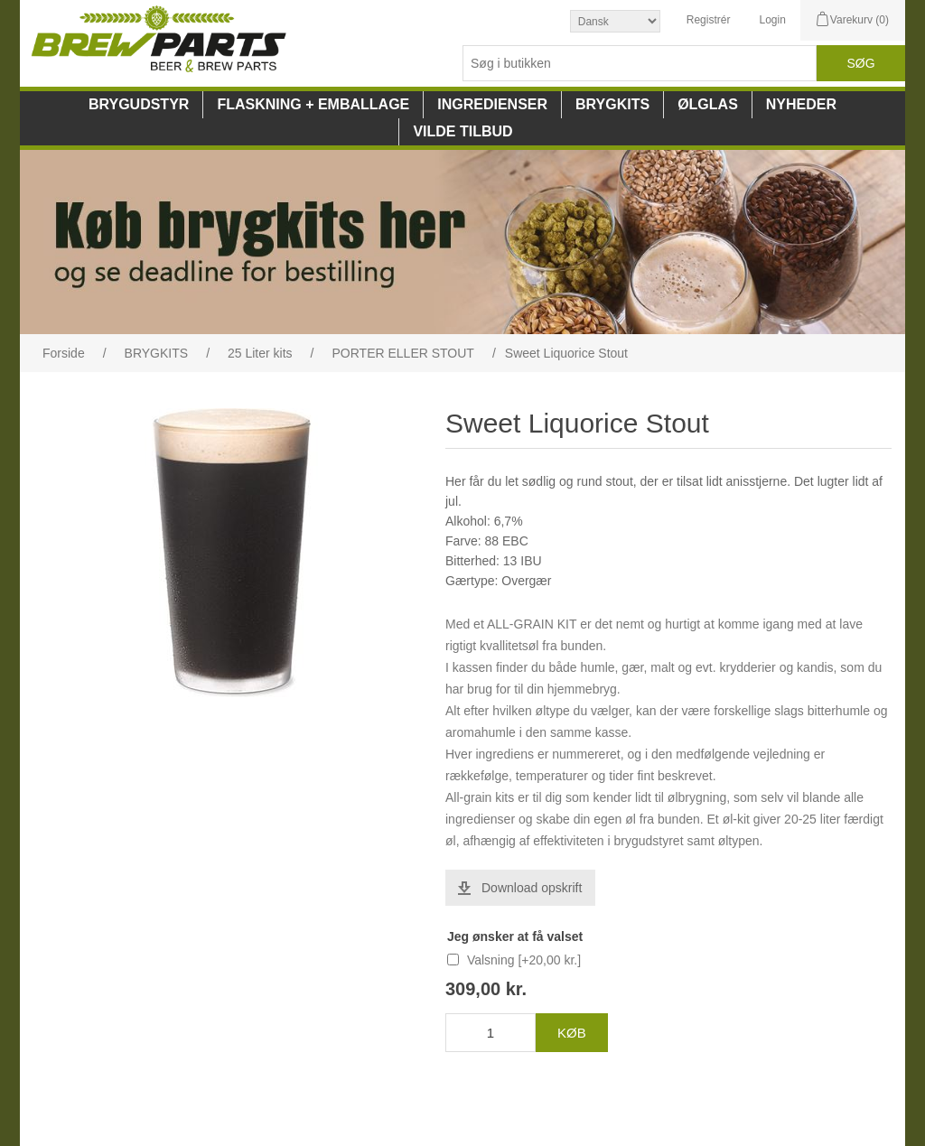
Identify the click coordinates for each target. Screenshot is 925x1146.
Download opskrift (531, 887)
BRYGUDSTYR (139, 104)
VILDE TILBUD (462, 131)
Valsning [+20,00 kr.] (524, 960)
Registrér (709, 20)
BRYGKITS (612, 104)
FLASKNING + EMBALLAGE (313, 104)
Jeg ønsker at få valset (515, 936)
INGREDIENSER (492, 104)
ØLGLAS (707, 104)
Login (772, 20)
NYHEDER (801, 104)
